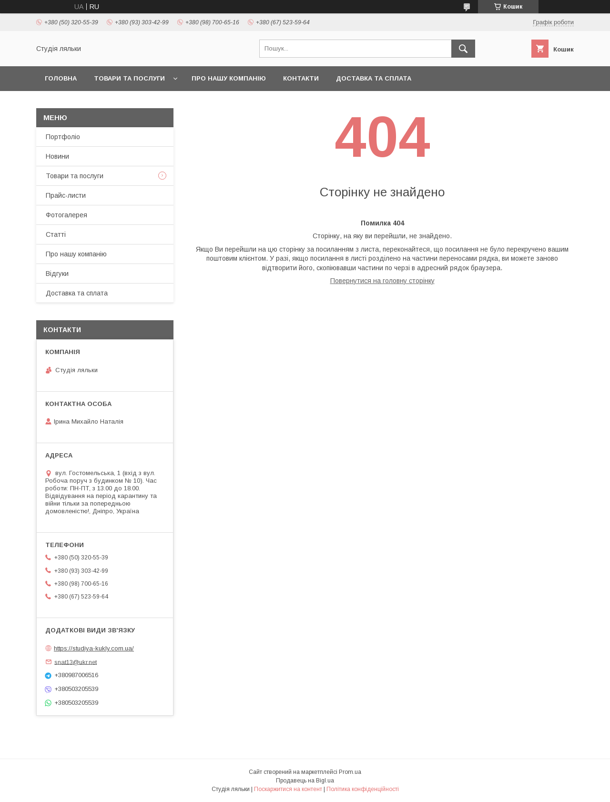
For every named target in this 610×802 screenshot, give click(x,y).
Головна (61, 78)
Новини (57, 156)
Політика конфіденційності (362, 789)
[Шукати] (463, 49)
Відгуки (57, 273)
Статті (56, 234)
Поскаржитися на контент (288, 789)
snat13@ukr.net (75, 661)
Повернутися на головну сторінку (382, 280)
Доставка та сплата (373, 78)
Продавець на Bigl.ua (305, 780)
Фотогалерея (66, 215)
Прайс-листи (66, 195)
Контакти (301, 78)
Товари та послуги (129, 78)
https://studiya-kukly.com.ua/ (94, 648)
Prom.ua (350, 772)
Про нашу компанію (229, 78)
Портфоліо (63, 137)
